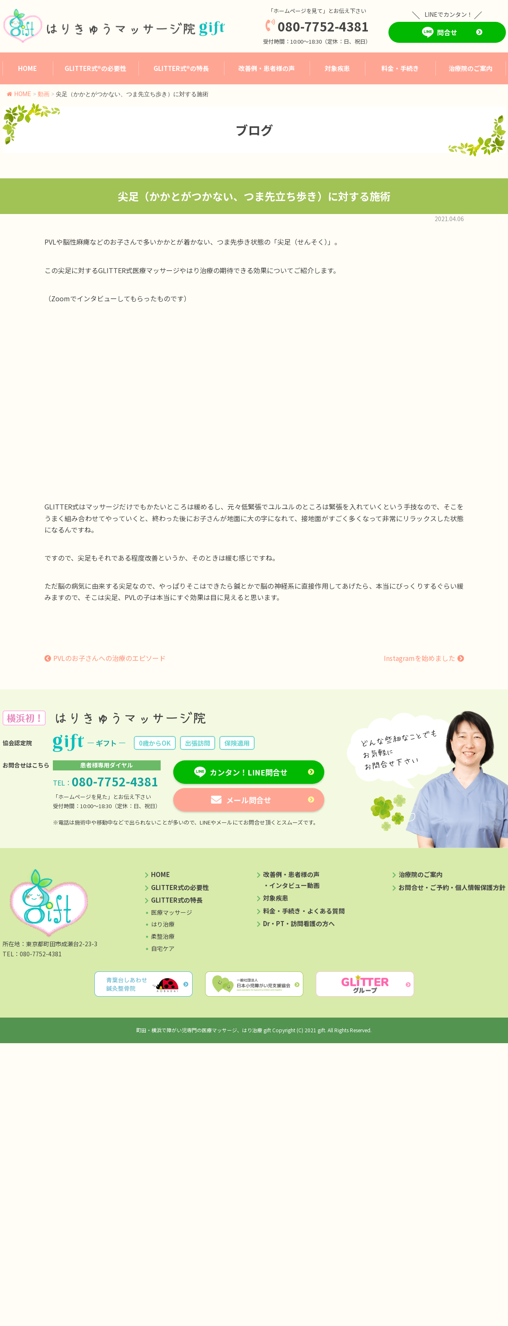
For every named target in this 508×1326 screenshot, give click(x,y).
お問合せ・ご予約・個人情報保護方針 (452, 887)
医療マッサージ (171, 912)
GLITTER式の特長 (177, 899)
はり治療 (163, 924)
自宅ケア (163, 948)
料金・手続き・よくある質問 (304, 910)
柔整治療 (163, 936)
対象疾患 (337, 68)
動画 (43, 94)
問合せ (447, 32)
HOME (27, 68)
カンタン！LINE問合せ (249, 772)
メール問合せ (248, 799)
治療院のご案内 (470, 68)
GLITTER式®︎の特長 (181, 68)
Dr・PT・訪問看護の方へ (299, 923)
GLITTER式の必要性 (180, 887)
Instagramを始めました (419, 658)
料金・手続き (400, 68)
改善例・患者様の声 (266, 68)
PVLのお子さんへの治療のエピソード (109, 658)
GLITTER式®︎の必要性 (95, 68)
